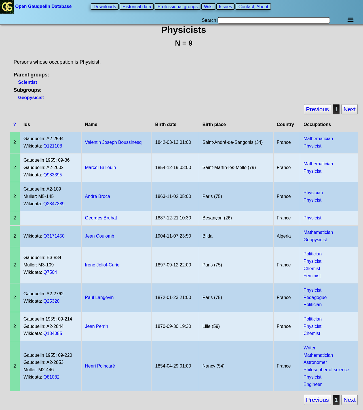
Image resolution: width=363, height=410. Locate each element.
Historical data (137, 6)
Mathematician (318, 138)
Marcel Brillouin (100, 167)
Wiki (208, 6)
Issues (225, 6)
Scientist (27, 82)
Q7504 (50, 272)
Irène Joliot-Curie (102, 264)
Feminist (311, 275)
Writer (309, 347)
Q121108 (52, 146)
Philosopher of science (326, 369)
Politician (312, 253)
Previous (317, 109)
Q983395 (52, 174)
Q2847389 (54, 203)
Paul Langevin (99, 297)
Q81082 (51, 377)
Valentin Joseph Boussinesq (113, 142)
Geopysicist (31, 97)
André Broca (97, 196)
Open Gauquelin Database (36, 6)
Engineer (312, 384)
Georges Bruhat (101, 217)
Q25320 (51, 301)
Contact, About (253, 6)
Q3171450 (54, 236)
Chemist (311, 268)
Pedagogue (315, 297)
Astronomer (315, 362)
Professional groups (177, 6)
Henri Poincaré (100, 366)
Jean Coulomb (99, 236)
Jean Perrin (96, 326)
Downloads (105, 6)
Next (349, 109)
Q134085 (52, 333)
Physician (313, 192)
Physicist (312, 146)
